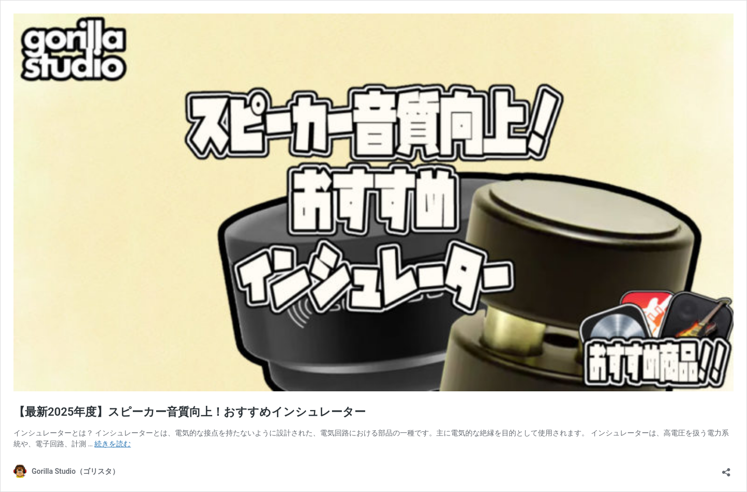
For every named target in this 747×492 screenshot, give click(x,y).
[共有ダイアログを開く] (726, 469)
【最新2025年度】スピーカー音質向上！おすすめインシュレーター (189, 411)
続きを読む (112, 444)
